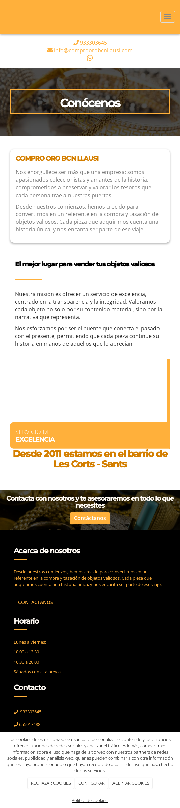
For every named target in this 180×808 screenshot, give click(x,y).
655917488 (29, 724)
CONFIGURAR (91, 783)
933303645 (93, 42)
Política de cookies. (90, 800)
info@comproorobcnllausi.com (93, 50)
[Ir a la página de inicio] (3, 17)
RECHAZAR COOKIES (51, 783)
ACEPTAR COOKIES (131, 783)
